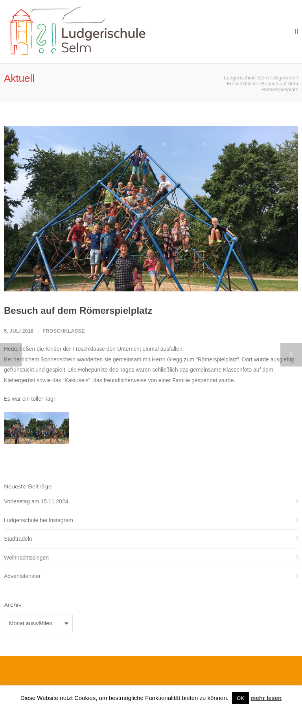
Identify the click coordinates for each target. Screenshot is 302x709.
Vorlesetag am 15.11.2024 (36, 501)
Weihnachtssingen (26, 557)
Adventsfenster (22, 576)
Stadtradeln (18, 539)
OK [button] (240, 698)
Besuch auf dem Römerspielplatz (78, 310)
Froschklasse (63, 331)
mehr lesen (266, 697)
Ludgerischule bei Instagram (38, 520)
